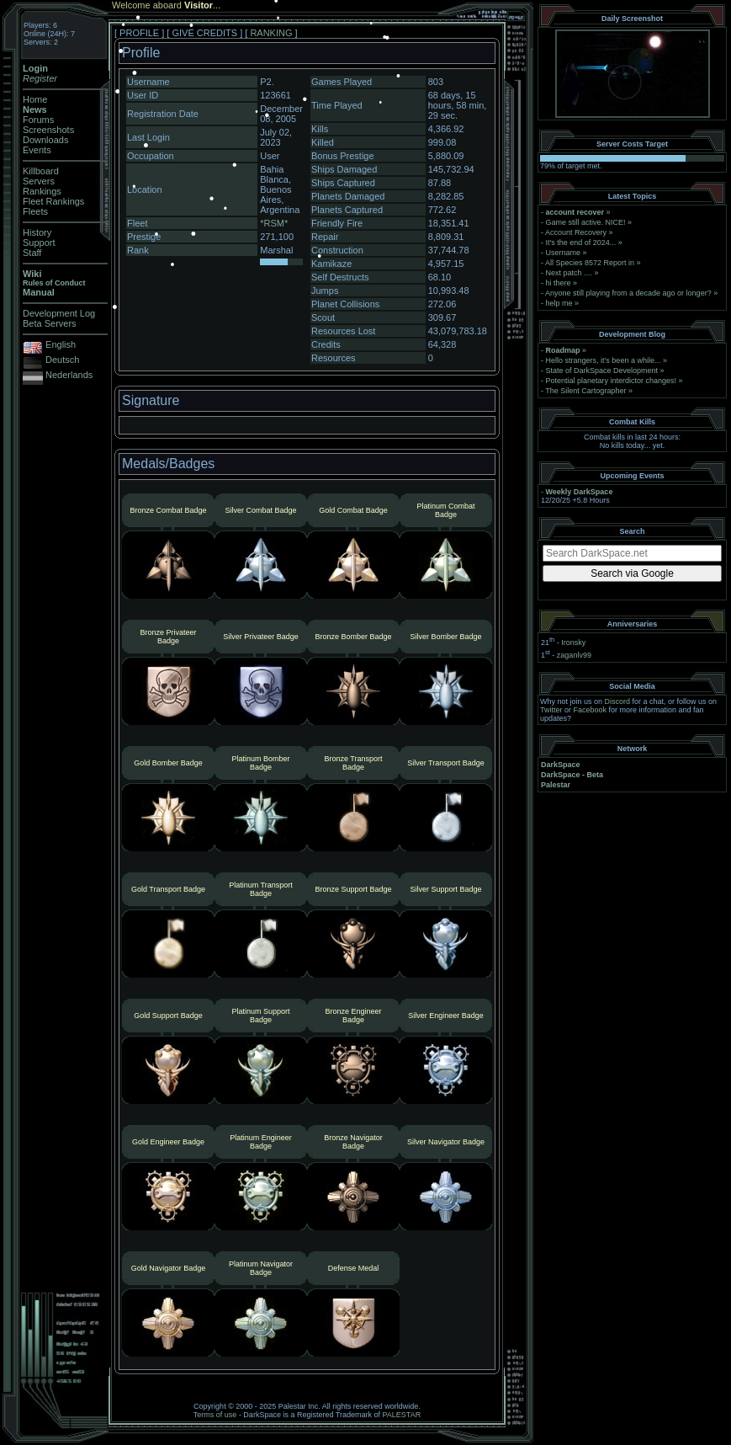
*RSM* (274, 223)
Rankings (42, 191)
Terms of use (215, 1414)
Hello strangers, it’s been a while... (603, 360)
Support (39, 242)
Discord (618, 701)
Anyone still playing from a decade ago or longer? (628, 293)
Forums (38, 120)
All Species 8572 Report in (589, 263)
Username (563, 252)
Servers (39, 181)
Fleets (35, 211)
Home (35, 99)
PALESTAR (401, 1414)
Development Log (59, 313)
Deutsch (62, 360)
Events (37, 150)
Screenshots (48, 130)
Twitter (551, 710)
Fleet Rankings (53, 201)
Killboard (41, 171)
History (37, 232)
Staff (32, 253)
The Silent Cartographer (585, 391)
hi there (558, 283)
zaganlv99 (574, 655)
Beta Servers (50, 323)
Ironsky (573, 642)
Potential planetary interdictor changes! (611, 380)
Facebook (590, 710)
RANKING (271, 33)
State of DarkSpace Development (602, 370)
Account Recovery (576, 232)
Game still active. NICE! (587, 222)
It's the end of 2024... (581, 242)
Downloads (45, 140)
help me (559, 303)
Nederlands (69, 375)
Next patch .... (569, 273)
